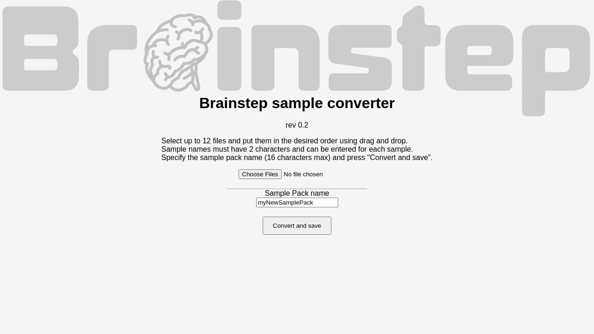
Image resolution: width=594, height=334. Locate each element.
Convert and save (297, 225)
